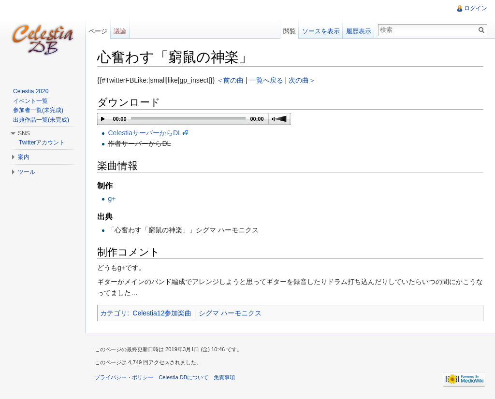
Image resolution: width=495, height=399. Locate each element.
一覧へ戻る (266, 80)
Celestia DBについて (183, 377)
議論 (120, 31)
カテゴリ (113, 313)
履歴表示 (358, 31)
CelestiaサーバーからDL (144, 133)
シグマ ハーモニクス (230, 313)
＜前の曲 (230, 80)
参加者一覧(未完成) (38, 110)
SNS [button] (24, 133)
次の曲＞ (302, 80)
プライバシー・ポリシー (124, 377)
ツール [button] (26, 172)
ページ (97, 31)
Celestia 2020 (30, 91)
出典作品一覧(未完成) (41, 119)
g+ (112, 198)
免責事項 (224, 377)
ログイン (475, 8)
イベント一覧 (30, 101)
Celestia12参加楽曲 (161, 313)
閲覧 (289, 31)
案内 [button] (23, 157)
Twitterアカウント (42, 142)
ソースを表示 (321, 31)
